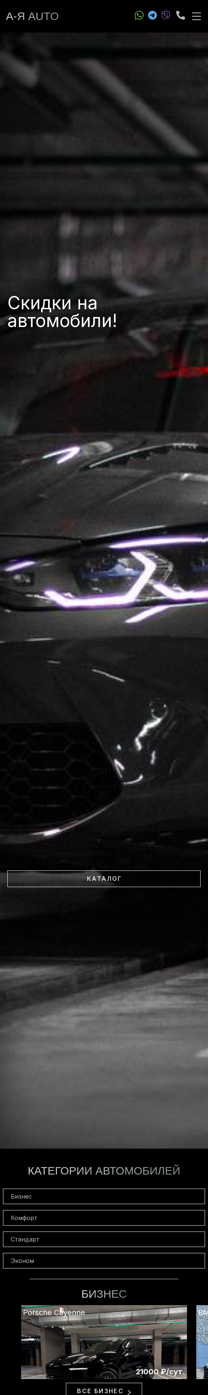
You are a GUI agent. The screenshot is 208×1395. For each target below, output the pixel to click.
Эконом (22, 1260)
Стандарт (25, 1239)
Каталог (104, 878)
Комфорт (24, 1218)
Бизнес (21, 1196)
